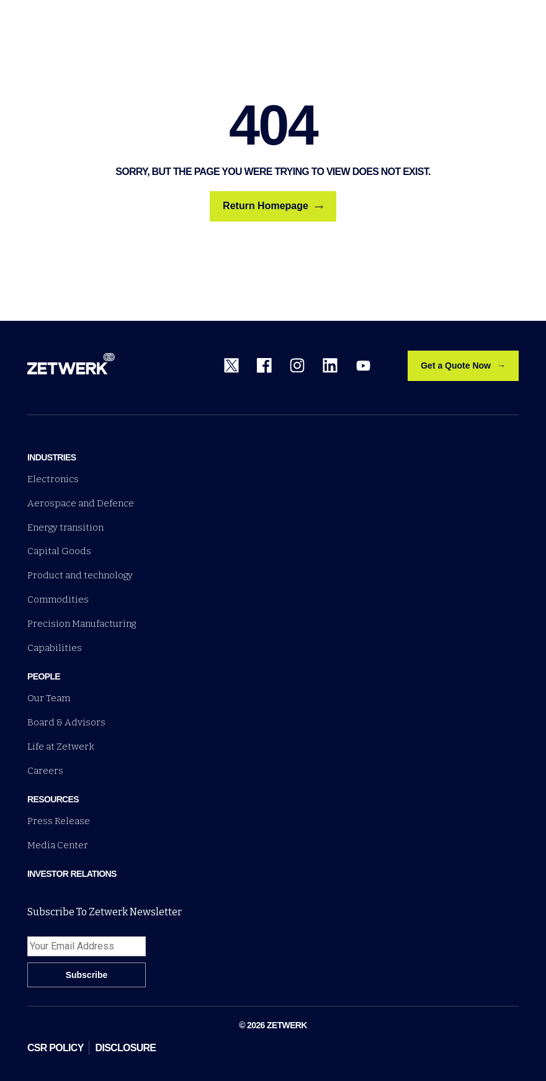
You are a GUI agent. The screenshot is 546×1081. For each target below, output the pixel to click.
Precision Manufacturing (81, 623)
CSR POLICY (55, 1048)
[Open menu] (511, 23)
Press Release (58, 821)
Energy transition (65, 527)
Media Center (57, 845)
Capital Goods (59, 551)
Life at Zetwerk (60, 746)
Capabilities (54, 647)
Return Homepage (273, 206)
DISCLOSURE (126, 1048)
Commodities (58, 599)
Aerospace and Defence (80, 503)
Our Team (48, 698)
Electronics (53, 479)
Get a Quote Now (456, 365)
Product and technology (80, 575)
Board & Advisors (66, 722)
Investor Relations (72, 874)
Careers (45, 770)
